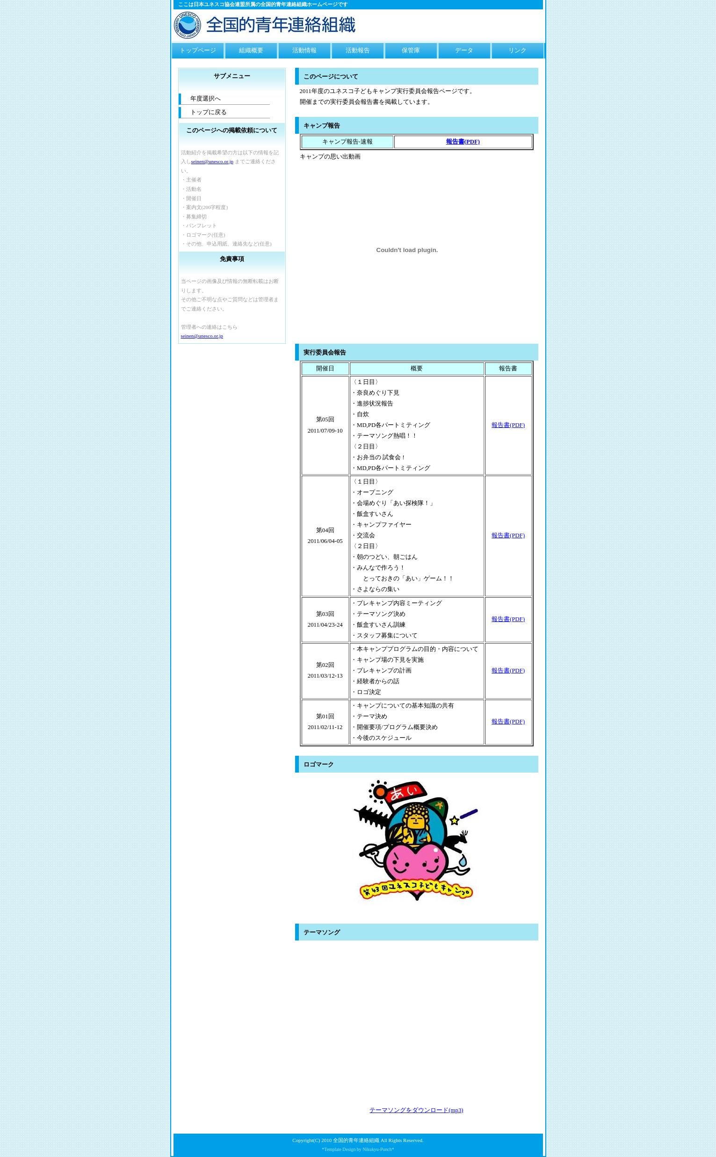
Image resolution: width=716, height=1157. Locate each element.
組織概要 (251, 50)
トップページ (198, 50)
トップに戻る (208, 112)
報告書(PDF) (508, 425)
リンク (517, 50)
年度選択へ (205, 98)
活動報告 (358, 50)
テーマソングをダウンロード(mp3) (416, 1110)
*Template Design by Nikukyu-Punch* (358, 1149)
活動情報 (304, 50)
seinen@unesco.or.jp (212, 161)
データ (464, 50)
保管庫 (411, 50)
